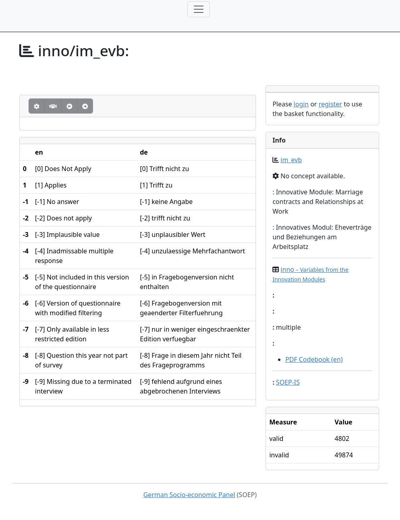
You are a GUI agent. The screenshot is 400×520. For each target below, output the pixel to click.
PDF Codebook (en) (314, 359)
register (330, 104)
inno (310, 274)
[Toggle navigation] (198, 9)
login (301, 104)
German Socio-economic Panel (189, 494)
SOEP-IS (288, 382)
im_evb (291, 159)
